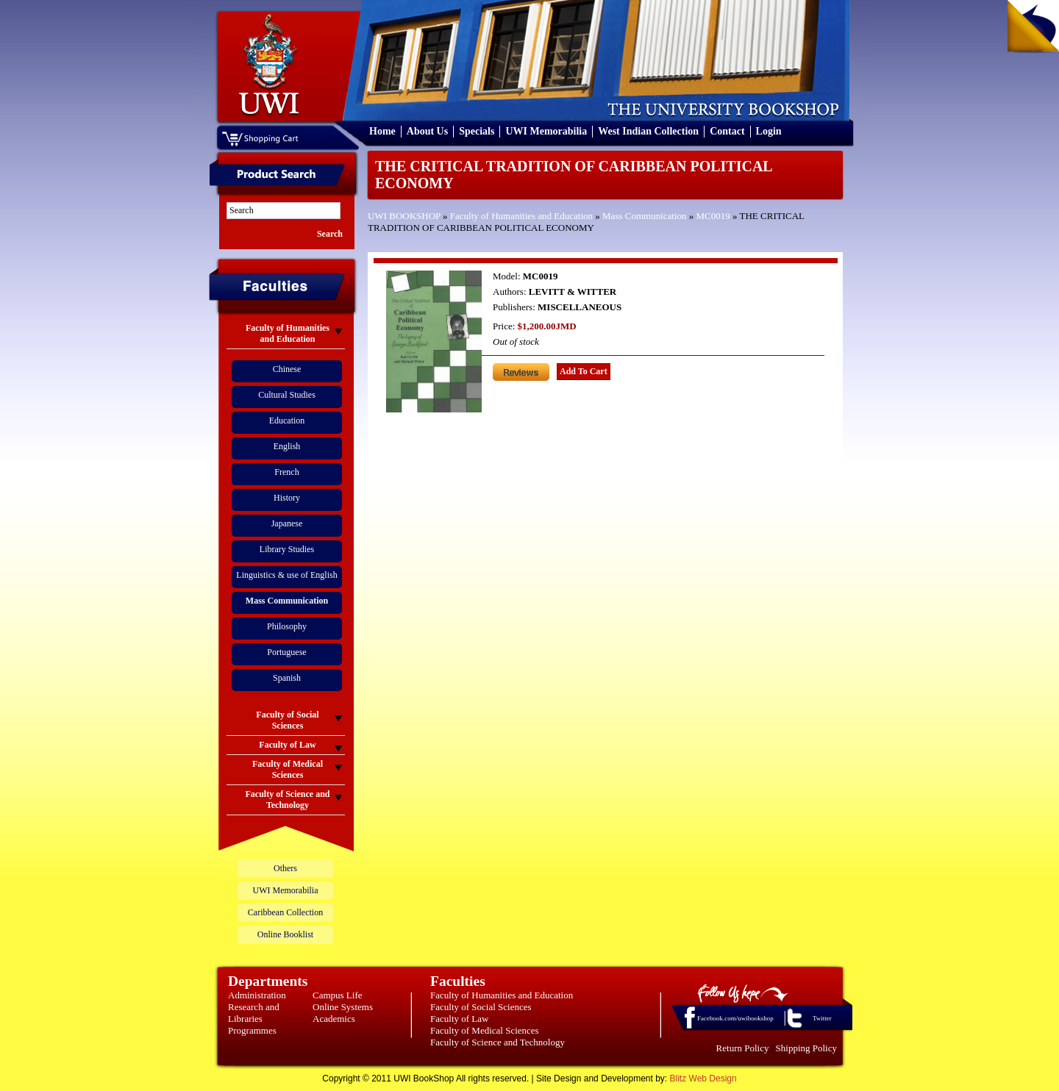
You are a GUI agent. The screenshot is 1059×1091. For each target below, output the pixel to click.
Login (769, 131)
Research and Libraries (253, 1012)
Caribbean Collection (285, 912)
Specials (476, 131)
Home (382, 131)
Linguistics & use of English (286, 575)
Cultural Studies (286, 395)
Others (285, 868)
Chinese (287, 369)
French (286, 472)
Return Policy (742, 1048)
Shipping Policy (806, 1048)
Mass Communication (644, 215)
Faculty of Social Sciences (481, 1006)
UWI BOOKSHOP (404, 215)
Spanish (287, 678)
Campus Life (338, 995)
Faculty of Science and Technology (497, 1042)
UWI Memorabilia (546, 131)
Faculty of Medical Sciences (484, 1030)
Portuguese (286, 652)
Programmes (252, 1030)
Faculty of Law (459, 1018)
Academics (334, 1018)
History (287, 498)
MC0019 (713, 215)
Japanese (287, 523)
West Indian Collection (648, 131)
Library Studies (287, 549)
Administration (257, 995)
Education (287, 420)
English (287, 446)
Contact (727, 131)
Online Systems (343, 1006)
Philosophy (287, 626)
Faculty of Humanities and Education (521, 215)
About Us (427, 131)
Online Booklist (285, 934)
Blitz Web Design (703, 1078)
